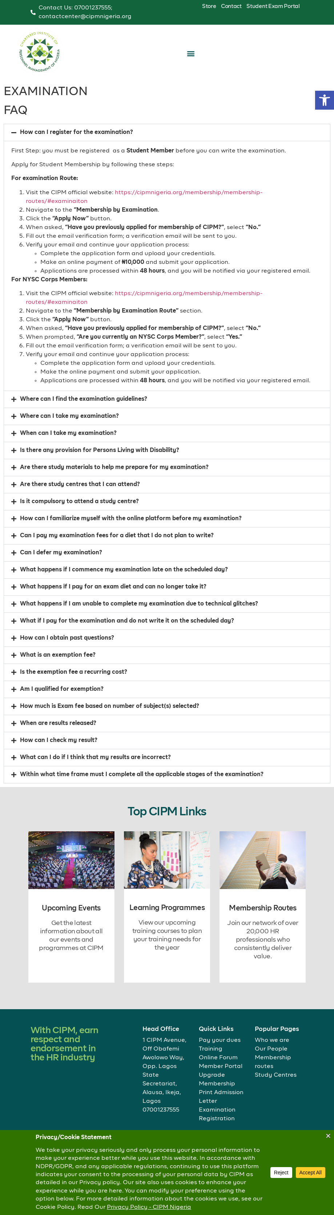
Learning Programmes (167, 908)
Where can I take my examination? (69, 429)
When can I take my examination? (68, 446)
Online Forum (218, 1058)
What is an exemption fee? (58, 668)
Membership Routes (262, 908)
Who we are (272, 1040)
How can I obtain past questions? (67, 651)
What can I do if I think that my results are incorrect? (95, 770)
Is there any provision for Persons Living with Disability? (99, 463)
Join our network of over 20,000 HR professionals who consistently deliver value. (262, 940)
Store (209, 6)
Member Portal (220, 1066)
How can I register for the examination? (76, 145)
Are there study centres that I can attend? (80, 497)
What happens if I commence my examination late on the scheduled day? (124, 583)
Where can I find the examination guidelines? (83, 412)
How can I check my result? (58, 753)
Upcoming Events (71, 908)
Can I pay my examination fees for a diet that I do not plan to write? (117, 548)
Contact (231, 6)
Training (210, 1049)
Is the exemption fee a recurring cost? (73, 685)
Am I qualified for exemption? (62, 702)
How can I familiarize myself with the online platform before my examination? (131, 531)
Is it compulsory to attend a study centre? (79, 514)
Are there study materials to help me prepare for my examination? (114, 480)
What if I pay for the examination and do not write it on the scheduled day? (127, 634)
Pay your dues (220, 1040)
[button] (324, 100)
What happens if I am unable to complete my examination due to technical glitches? (139, 617)
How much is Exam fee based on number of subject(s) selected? (109, 719)
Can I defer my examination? (61, 565)
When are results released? (58, 736)
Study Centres (276, 1075)
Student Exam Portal (272, 6)
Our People (271, 1049)
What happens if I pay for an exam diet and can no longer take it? (113, 600)
